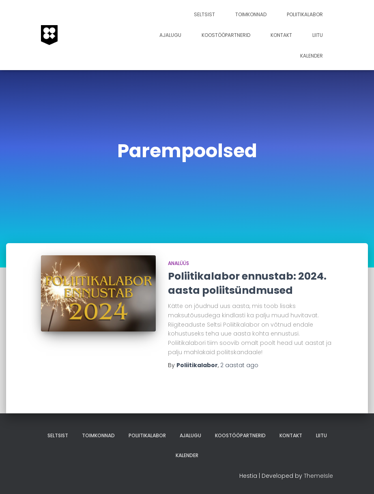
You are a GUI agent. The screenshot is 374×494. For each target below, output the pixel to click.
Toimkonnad (251, 14)
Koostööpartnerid (226, 35)
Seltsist (204, 14)
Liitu (317, 35)
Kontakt (281, 35)
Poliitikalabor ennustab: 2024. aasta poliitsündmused (247, 283)
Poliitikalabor (305, 14)
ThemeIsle (318, 476)
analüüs (178, 263)
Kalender (311, 55)
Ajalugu (170, 35)
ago (239, 365)
